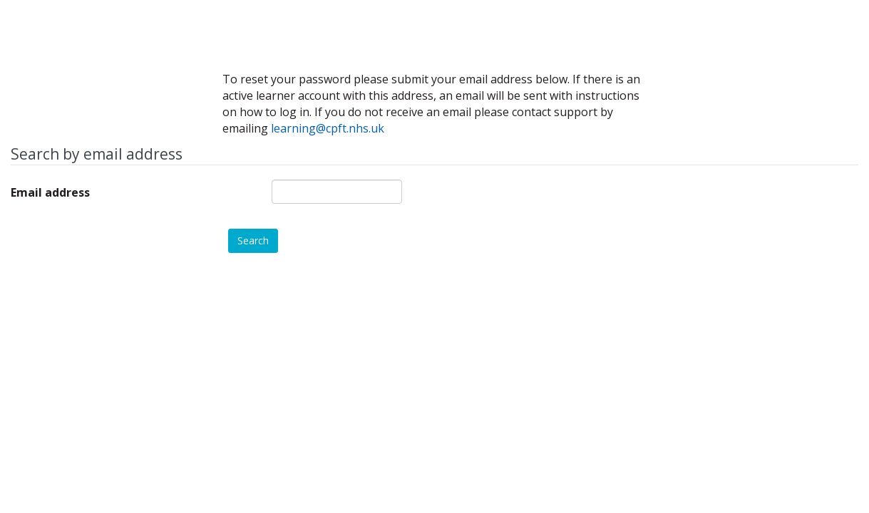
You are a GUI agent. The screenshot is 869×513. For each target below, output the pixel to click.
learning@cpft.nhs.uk (327, 128)
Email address (50, 192)
